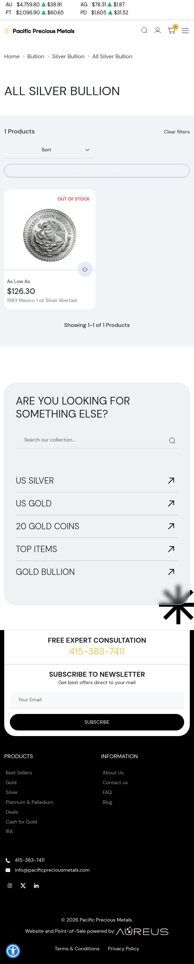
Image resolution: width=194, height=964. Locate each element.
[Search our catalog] (97, 440)
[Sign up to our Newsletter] (97, 722)
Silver (12, 792)
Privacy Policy (123, 948)
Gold (11, 782)
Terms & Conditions (77, 948)
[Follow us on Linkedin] (36, 885)
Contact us (115, 782)
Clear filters (177, 132)
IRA (9, 831)
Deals (12, 812)
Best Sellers (19, 772)
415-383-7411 (97, 651)
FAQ (107, 792)
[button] (13, 951)
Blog (107, 802)
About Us (113, 772)
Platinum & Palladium (29, 802)
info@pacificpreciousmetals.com (52, 870)
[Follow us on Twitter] (23, 885)
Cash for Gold (21, 822)
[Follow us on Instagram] (9, 885)
